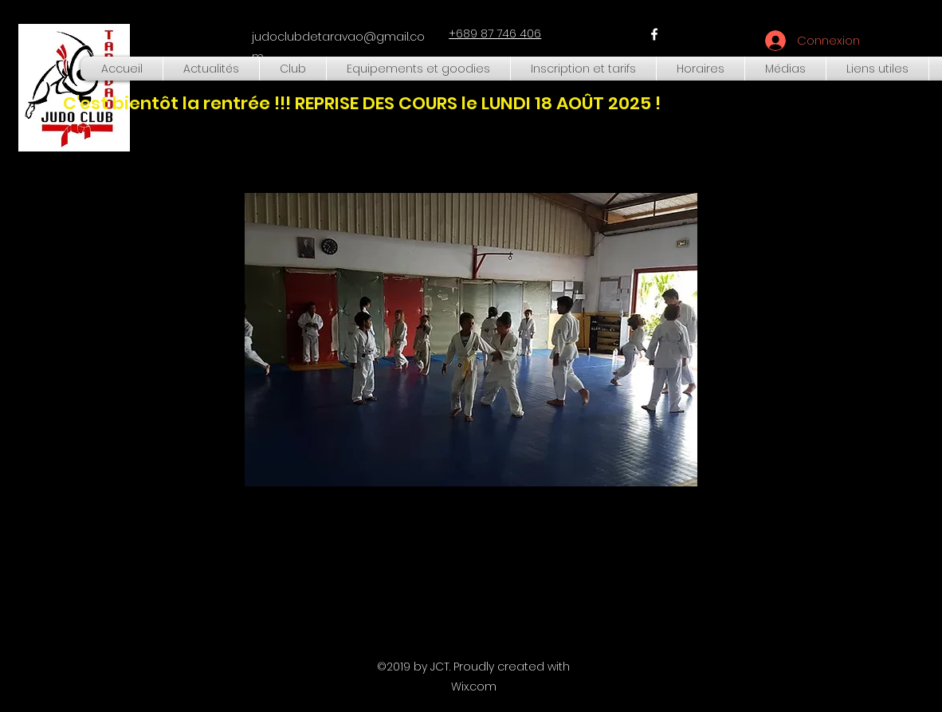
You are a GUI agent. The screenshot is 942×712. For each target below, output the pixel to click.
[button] (293, 69)
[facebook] (654, 34)
